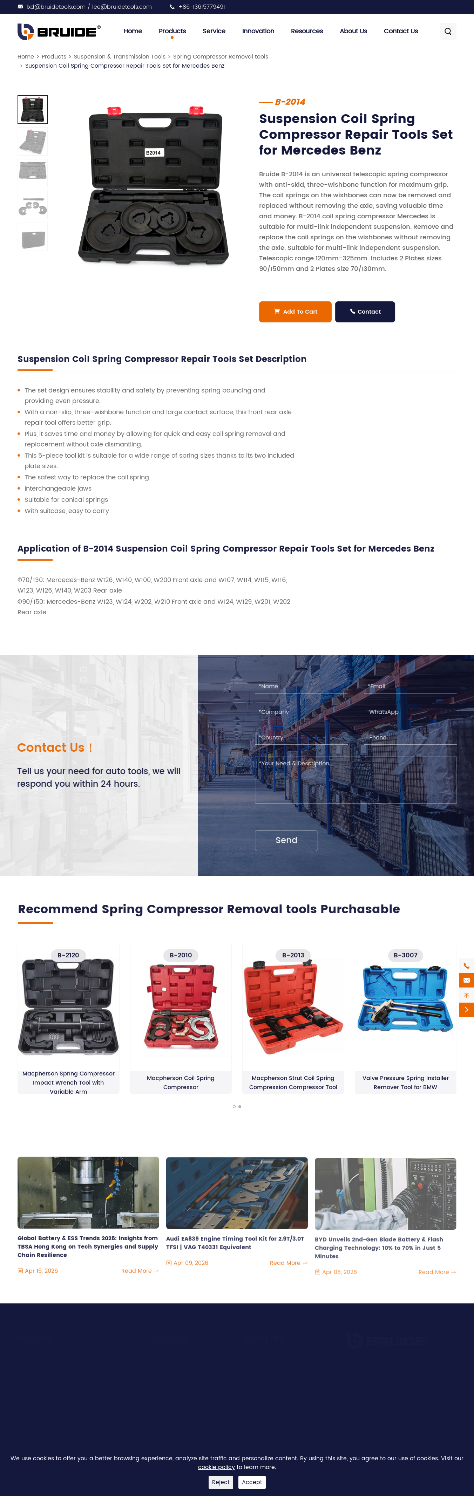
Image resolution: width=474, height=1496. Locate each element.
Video (250, 1395)
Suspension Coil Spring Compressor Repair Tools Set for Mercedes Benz (124, 65)
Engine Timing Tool (44, 1368)
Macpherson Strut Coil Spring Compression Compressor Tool (293, 1089)
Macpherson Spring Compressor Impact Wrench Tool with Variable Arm (68, 1088)
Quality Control (176, 1395)
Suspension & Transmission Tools (119, 56)
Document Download (271, 1381)
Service (214, 31)
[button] (234, 1112)
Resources (307, 31)
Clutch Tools (35, 1395)
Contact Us (401, 31)
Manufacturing (175, 1381)
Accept (252, 1482)
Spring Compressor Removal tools (220, 56)
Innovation (258, 31)
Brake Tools (33, 1421)
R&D (160, 1368)
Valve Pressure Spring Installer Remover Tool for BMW (406, 1089)
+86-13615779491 (201, 7)
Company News (264, 1355)
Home (133, 31)
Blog (248, 1368)
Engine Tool (33, 1355)
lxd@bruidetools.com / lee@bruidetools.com (89, 7)
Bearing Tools (36, 1408)
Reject (221, 1482)
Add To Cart (297, 311)
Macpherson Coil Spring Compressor (181, 1089)
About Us (353, 31)
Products (172, 31)
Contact (367, 311)
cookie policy (216, 1467)
